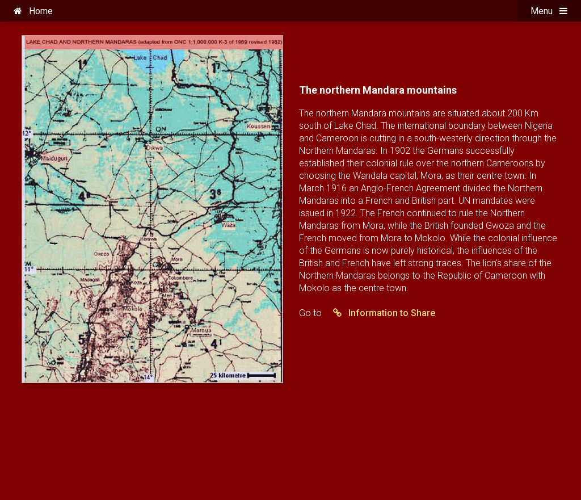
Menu (549, 11)
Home (33, 11)
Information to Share (379, 313)
